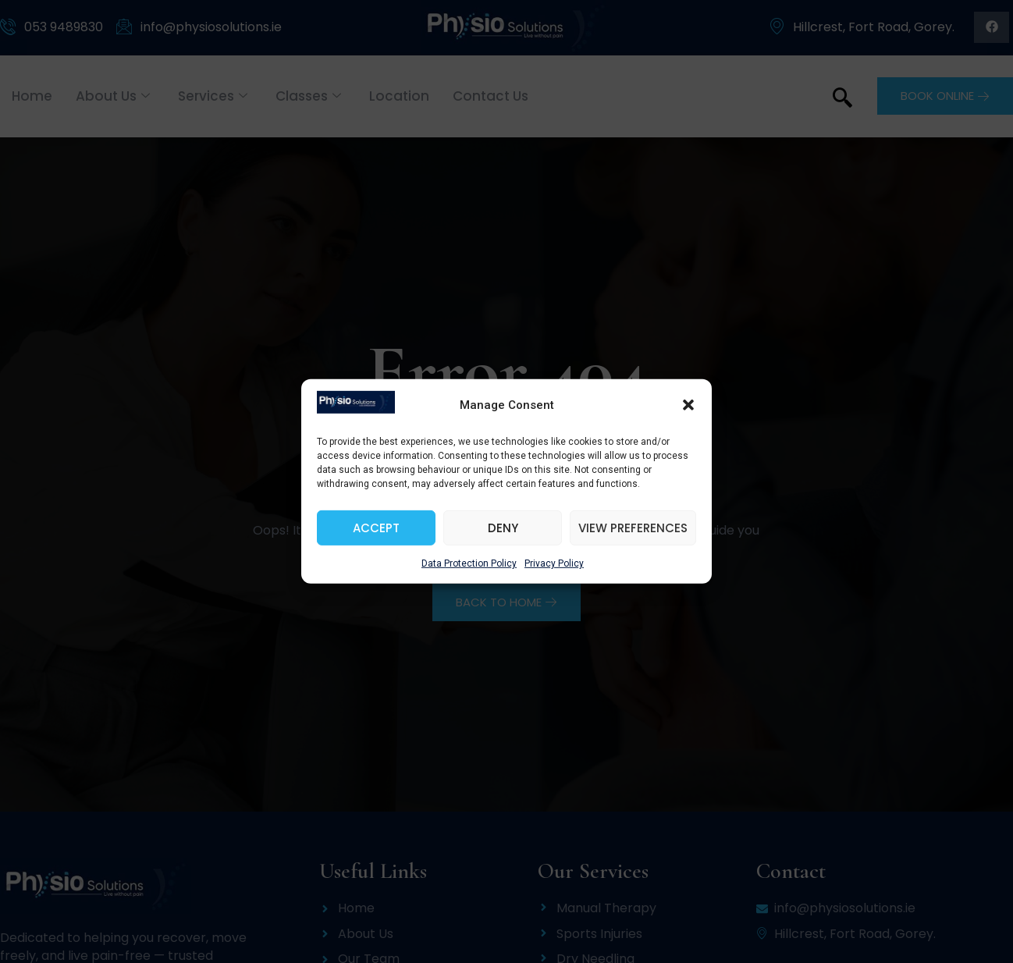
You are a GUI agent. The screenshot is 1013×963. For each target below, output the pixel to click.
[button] (688, 414)
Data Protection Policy (469, 573)
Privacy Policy (554, 573)
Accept (376, 537)
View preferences (633, 537)
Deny (503, 537)
